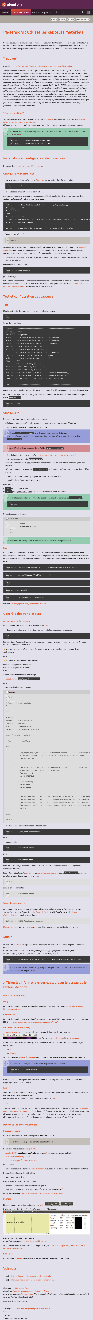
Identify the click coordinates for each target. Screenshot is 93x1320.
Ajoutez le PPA (11, 1153)
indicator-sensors (30, 1160)
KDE (55, 1098)
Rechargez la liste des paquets (17, 1156)
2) (46, 625)
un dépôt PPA (30, 1149)
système (71, 19)
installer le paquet (23, 166)
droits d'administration (46, 873)
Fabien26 (16, 1291)
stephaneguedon (27, 1291)
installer (22, 1057)
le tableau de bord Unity (37, 1169)
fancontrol (25, 621)
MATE (12, 1049)
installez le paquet (56, 1038)
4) (57, 953)
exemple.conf (13, 519)
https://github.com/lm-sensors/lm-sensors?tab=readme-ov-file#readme (42, 66)
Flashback (13, 1053)
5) (86, 967)
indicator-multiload (13, 1009)
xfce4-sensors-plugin (21, 1111)
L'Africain (46, 1291)
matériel (62, 19)
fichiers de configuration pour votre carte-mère (33, 1309)
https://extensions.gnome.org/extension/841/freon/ (35, 1022)
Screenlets (18, 1258)
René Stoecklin (27, 1294)
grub (31, 927)
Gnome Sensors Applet (14, 1032)
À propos (46, 12)
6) (17, 970)
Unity (42, 1205)
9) (62, 1189)
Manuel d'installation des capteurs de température (32, 1280)
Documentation (20, 12)
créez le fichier (11, 679)
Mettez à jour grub (11, 927)
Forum (35, 12)
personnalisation (82, 19)
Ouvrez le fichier (42, 912)
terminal (49, 119)
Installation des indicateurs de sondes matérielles (42, 1193)
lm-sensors (37, 166)
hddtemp (32, 1057)
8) (46, 1153)
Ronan (26, 1288)
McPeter (38, 1291)
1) (70, 540)
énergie (54, 19)
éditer (27, 873)
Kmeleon (18, 1288)
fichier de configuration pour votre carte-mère (58, 455)
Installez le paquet (10, 621)
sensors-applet (72, 1038)
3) (29, 644)
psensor (43, 1241)
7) (34, 970)
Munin (18, 944)
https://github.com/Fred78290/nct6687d (29, 603)
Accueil (5, 12)
